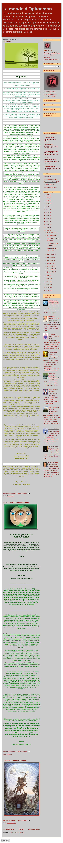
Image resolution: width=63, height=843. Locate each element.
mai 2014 (50, 260)
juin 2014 (50, 257)
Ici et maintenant (48, 187)
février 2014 (51, 269)
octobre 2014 (51, 235)
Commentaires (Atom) (17, 832)
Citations (9, 754)
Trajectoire (7, 41)
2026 (47, 195)
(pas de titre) (51, 373)
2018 (47, 218)
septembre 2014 (52, 238)
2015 (47, 227)
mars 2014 (50, 266)
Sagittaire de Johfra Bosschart (14, 761)
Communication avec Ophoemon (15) (53, 336)
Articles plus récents (8, 829)
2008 (47, 290)
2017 (47, 221)
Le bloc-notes (10, 495)
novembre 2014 (52, 232)
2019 (47, 215)
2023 (47, 203)
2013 (47, 276)
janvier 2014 (51, 272)
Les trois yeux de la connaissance (16, 502)
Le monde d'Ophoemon (27, 8)
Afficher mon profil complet (51, 59)
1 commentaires (23, 751)
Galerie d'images (11, 823)
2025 (47, 198)
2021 (47, 209)
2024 (47, 200)
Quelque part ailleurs (50, 182)
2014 (47, 230)
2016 (47, 224)
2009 (47, 287)
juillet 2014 (50, 254)
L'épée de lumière (53, 446)
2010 (47, 284)
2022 (47, 206)
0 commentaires (23, 493)
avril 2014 (50, 263)
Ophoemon (48, 50)
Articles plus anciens (34, 829)
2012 (47, 278)
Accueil (21, 829)
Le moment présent (53, 429)
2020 (47, 212)
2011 (47, 281)
